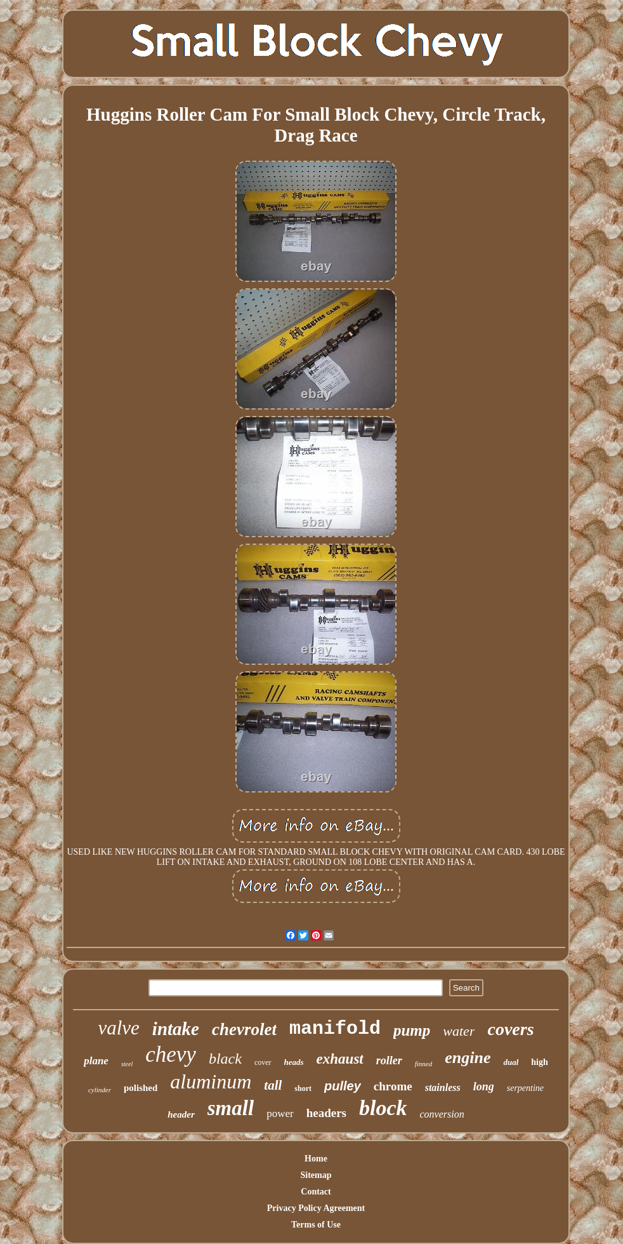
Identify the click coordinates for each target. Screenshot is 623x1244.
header (181, 1114)
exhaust (340, 1059)
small (230, 1108)
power (279, 1113)
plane (96, 1061)
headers (326, 1113)
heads (294, 1062)
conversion (442, 1114)
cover (263, 1062)
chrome (393, 1086)
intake (175, 1029)
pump (411, 1030)
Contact (316, 1191)
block (383, 1108)
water (459, 1031)
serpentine (525, 1088)
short (303, 1088)
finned (424, 1063)
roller (389, 1060)
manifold (335, 1029)
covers (510, 1029)
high (539, 1062)
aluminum (210, 1081)
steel (127, 1063)
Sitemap (316, 1175)
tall (273, 1085)
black (225, 1058)
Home (316, 1158)
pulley (342, 1086)
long (483, 1086)
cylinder (99, 1090)
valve (118, 1028)
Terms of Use (316, 1224)
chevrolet (244, 1029)
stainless (443, 1087)
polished (140, 1088)
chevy (170, 1054)
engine (467, 1057)
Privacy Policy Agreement (316, 1208)
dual (510, 1062)
